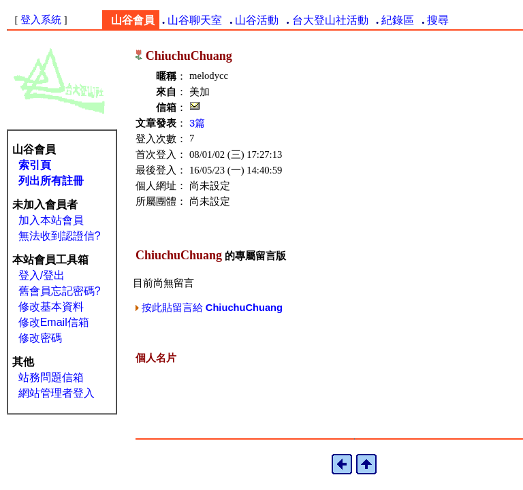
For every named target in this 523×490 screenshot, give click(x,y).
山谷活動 (257, 20)
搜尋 (438, 20)
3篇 (197, 123)
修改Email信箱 (53, 322)
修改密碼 (40, 338)
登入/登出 (41, 275)
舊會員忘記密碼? (59, 291)
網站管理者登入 (56, 393)
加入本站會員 (51, 220)
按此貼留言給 (209, 307)
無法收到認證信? (59, 236)
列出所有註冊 (51, 180)
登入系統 (40, 19)
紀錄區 (397, 20)
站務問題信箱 (51, 377)
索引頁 (34, 165)
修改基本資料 (51, 306)
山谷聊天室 (195, 20)
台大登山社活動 (330, 20)
